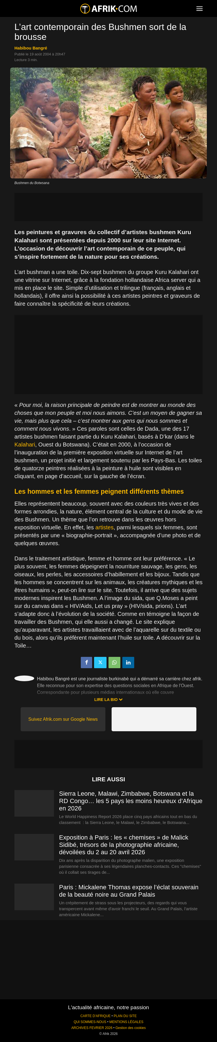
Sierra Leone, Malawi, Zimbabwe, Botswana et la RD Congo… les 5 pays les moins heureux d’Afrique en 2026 (130, 801)
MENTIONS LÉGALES (126, 1022)
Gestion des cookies (131, 1028)
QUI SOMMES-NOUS (90, 1022)
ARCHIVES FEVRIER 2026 (91, 1028)
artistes (104, 527)
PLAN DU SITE (125, 1016)
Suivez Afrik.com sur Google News (62, 719)
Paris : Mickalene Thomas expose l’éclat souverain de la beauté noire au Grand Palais (129, 891)
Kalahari (24, 444)
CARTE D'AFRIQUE (95, 1016)
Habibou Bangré (30, 48)
